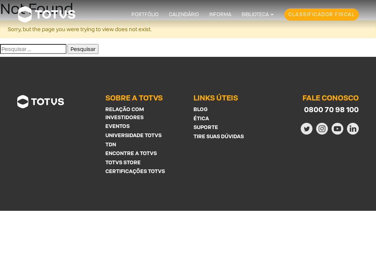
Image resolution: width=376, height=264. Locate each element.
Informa (220, 14)
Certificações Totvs (135, 171)
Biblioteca (255, 14)
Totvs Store (123, 162)
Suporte (206, 127)
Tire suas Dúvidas (219, 136)
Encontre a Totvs (131, 153)
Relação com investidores (124, 113)
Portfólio (145, 14)
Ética (201, 118)
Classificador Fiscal (321, 14)
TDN (110, 144)
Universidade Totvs (133, 135)
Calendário (184, 14)
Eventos (117, 126)
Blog (200, 109)
